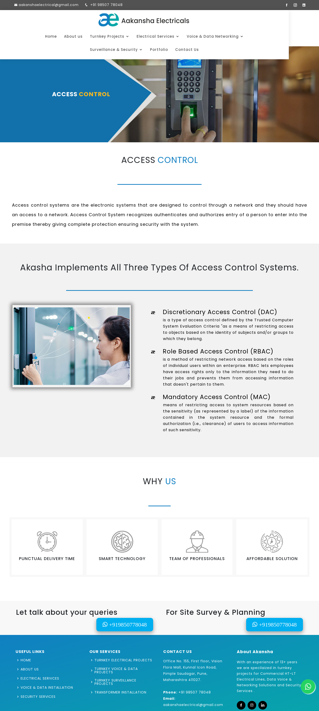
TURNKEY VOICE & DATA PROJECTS (116, 670)
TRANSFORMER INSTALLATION (120, 692)
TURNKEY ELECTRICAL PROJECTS (123, 660)
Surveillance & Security (247, 36)
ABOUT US (30, 669)
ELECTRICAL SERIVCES (40, 678)
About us (45, 36)
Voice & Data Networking (185, 36)
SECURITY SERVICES (38, 696)
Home (23, 36)
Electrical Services (128, 36)
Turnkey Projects (79, 36)
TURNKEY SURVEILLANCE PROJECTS (115, 682)
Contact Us (159, 49)
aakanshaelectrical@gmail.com (49, 4)
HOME (26, 660)
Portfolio (293, 36)
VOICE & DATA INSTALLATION (47, 687)
